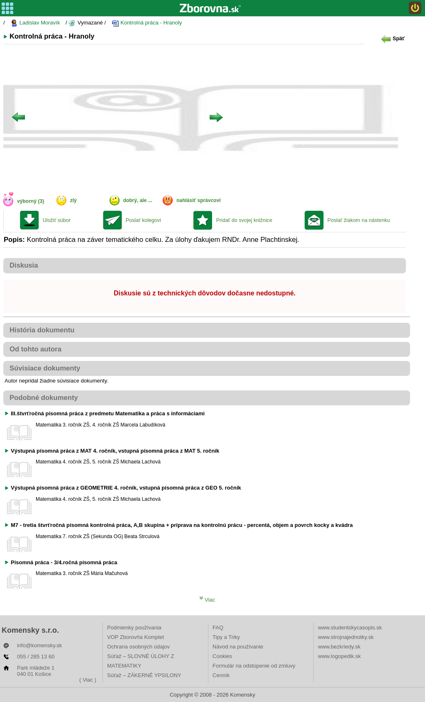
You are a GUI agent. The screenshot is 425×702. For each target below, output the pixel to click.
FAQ (217, 627)
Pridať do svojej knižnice (244, 220)
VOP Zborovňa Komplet (135, 637)
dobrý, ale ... (137, 200)
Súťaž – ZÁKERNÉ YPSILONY (144, 675)
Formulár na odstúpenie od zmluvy (253, 666)
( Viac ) (87, 680)
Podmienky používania (134, 627)
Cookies (222, 656)
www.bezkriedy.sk (339, 647)
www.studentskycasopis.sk (350, 627)
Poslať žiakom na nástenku (358, 220)
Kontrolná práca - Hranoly (147, 23)
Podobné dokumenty (44, 398)
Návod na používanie (237, 647)
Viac (207, 600)
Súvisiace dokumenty (45, 368)
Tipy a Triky (226, 637)
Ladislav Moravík (35, 23)
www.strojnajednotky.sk (346, 637)
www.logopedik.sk (339, 656)
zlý (73, 200)
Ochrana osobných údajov (138, 647)
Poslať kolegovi (143, 220)
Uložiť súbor (57, 220)
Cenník (221, 675)
